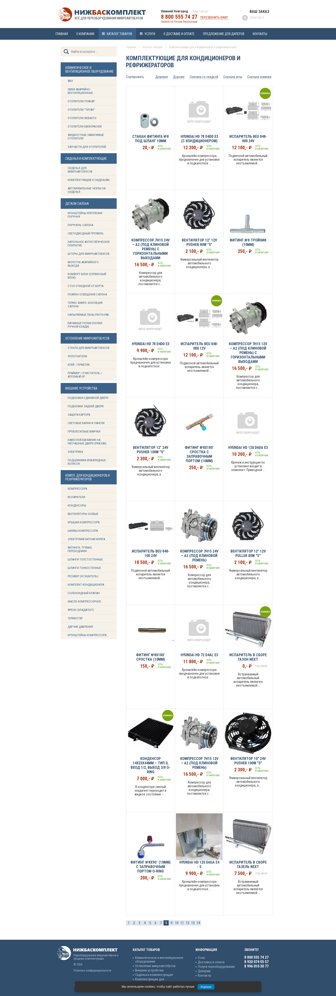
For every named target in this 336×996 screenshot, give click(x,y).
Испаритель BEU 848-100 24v (150, 553)
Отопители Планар (81, 101)
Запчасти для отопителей (87, 147)
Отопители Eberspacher (85, 126)
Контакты (260, 34)
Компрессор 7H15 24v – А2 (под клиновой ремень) (199, 555)
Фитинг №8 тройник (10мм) (248, 242)
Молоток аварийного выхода (83, 263)
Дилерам (204, 971)
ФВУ (70, 81)
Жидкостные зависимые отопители (86, 136)
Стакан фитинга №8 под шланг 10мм (150, 138)
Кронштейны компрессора (87, 635)
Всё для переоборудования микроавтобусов (109, 18)
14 (198, 923)
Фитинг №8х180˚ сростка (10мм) (150, 657)
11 (182, 923)
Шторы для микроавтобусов (88, 253)
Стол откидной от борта (85, 286)
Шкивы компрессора (83, 530)
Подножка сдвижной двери (88, 398)
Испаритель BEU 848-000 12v (199, 346)
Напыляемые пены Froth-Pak (89, 314)
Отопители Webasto (82, 118)
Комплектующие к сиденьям (88, 180)
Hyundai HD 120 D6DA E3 (248, 447)
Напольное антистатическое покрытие (89, 243)
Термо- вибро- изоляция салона (85, 304)
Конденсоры (77, 505)
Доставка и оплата (211, 962)
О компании (85, 34)
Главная (62, 34)
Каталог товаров (119, 34)
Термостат (75, 618)
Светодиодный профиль (86, 233)
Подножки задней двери (86, 406)
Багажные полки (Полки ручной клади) (85, 324)
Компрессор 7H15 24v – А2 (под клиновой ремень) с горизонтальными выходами (150, 249)
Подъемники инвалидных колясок (87, 461)
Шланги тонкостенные (84, 568)
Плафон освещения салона (87, 294)
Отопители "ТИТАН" (81, 109)
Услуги (149, 34)
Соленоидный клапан (84, 593)
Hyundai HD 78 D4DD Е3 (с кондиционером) (199, 138)
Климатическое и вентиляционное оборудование (159, 959)
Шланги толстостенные (85, 559)
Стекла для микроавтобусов (88, 348)
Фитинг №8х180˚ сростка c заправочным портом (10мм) (199, 454)
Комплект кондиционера (86, 584)
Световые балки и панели (86, 423)
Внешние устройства (149, 970)
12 (187, 923)
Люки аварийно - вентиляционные (80, 91)
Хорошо (206, 987)
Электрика (75, 452)
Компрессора (77, 488)
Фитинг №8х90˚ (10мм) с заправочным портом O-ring (150, 866)
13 (193, 923)
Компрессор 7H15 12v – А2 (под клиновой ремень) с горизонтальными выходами (248, 353)
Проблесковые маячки (84, 431)
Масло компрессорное (84, 601)
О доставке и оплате (179, 34)
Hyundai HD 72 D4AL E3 (199, 655)
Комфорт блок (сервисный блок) (87, 275)
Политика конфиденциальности (92, 970)
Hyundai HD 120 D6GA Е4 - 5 (199, 864)
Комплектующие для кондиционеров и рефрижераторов (202, 47)
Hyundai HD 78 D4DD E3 (150, 344)
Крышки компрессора (83, 522)
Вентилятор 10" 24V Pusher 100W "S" (248, 760)
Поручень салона (80, 225)
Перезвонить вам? (214, 17)
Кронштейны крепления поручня (85, 214)
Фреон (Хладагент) (81, 610)
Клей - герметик (79, 364)
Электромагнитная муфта (86, 539)
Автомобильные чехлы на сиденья (86, 190)
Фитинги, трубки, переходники (80, 549)
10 (176, 923)
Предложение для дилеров (223, 34)
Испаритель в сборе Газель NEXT (248, 864)
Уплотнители (77, 356)
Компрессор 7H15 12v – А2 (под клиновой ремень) (199, 763)
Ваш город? (201, 11)
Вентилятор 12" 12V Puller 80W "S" (248, 553)
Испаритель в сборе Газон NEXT (248, 657)
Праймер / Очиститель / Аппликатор (85, 374)
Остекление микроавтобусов (155, 966)
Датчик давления (80, 626)
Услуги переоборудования (216, 966)
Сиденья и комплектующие (154, 975)
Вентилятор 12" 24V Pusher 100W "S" (150, 449)
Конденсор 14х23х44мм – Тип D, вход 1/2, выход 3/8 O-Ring (150, 765)
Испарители (76, 497)
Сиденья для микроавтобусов (80, 169)
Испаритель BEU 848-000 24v (248, 138)
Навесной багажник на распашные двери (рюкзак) (87, 441)
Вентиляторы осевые (83, 514)
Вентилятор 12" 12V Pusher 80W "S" (199, 242)
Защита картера (79, 414)
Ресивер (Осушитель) (83, 576)
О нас (201, 958)
